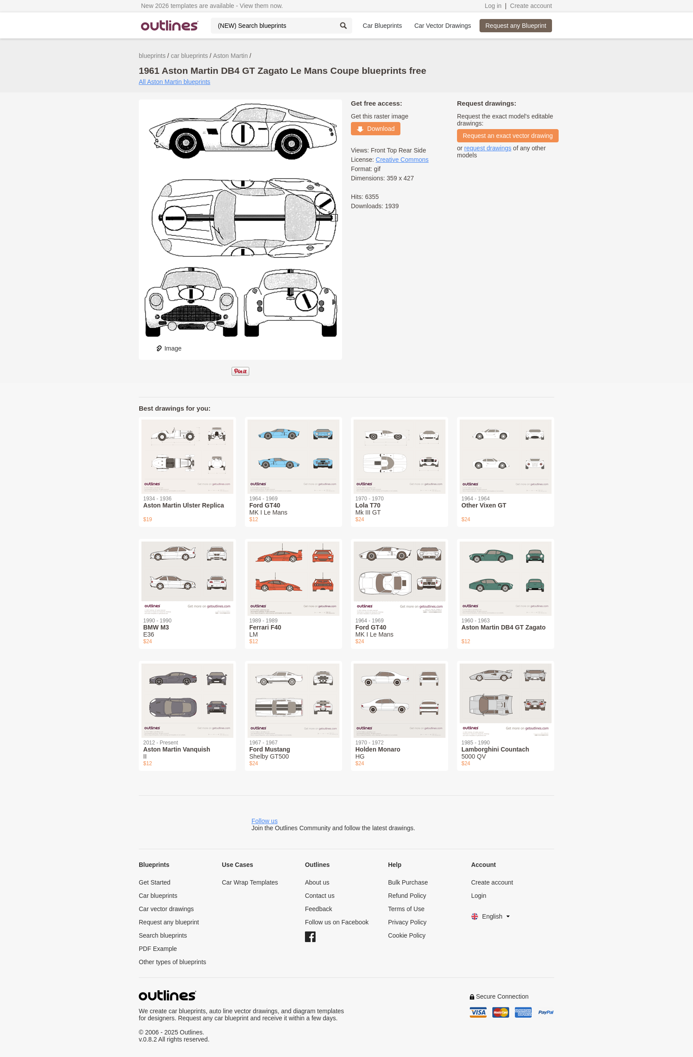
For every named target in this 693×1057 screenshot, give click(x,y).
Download (376, 128)
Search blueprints (163, 935)
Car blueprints (158, 895)
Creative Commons (402, 159)
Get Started (155, 882)
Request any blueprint (169, 922)
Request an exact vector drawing (508, 135)
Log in (493, 5)
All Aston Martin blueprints (174, 81)
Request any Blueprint (515, 25)
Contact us (320, 895)
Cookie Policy (407, 935)
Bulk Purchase (408, 882)
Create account (531, 5)
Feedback (318, 908)
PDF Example (158, 948)
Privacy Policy (407, 922)
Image (169, 348)
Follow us (264, 820)
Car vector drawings (166, 908)
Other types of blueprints (172, 961)
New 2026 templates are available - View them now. (212, 5)
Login (478, 895)
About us (317, 882)
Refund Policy (407, 895)
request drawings (487, 148)
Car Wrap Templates (250, 882)
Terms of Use (406, 908)
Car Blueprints (382, 25)
